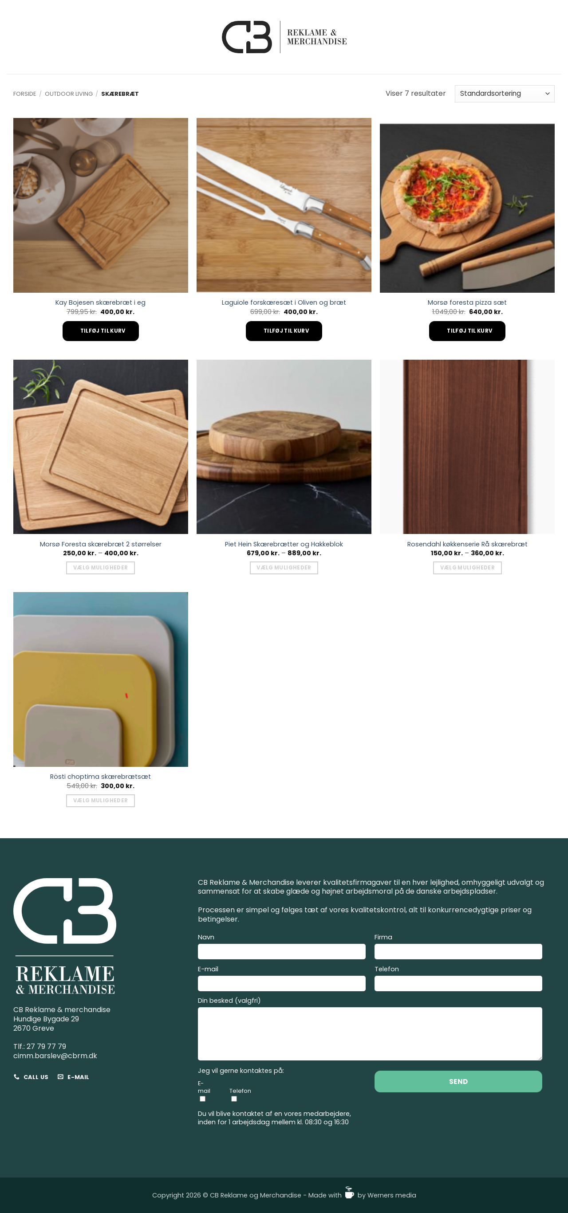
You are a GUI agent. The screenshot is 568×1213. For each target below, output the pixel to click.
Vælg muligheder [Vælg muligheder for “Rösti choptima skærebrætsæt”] (100, 800)
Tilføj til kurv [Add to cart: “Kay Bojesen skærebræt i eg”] (103, 330)
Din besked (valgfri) (370, 1030)
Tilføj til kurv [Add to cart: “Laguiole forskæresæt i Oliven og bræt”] (286, 330)
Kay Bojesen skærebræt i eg (100, 302)
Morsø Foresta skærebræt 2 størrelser (101, 544)
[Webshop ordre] (505, 93)
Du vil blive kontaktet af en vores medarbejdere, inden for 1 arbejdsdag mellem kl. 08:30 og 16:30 (274, 1118)
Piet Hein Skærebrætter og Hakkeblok (284, 544)
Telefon (458, 979)
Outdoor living (69, 94)
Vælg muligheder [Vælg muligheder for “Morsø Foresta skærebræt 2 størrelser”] (100, 567)
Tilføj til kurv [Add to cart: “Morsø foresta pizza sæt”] (469, 330)
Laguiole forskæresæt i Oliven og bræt (284, 302)
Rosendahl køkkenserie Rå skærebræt (467, 544)
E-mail (282, 979)
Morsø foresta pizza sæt (467, 302)
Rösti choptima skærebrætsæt (100, 777)
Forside (24, 94)
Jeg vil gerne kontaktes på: (241, 1071)
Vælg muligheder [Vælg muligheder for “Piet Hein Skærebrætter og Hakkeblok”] (283, 567)
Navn (282, 947)
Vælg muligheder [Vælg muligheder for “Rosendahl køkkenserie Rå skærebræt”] (467, 567)
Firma (458, 947)
